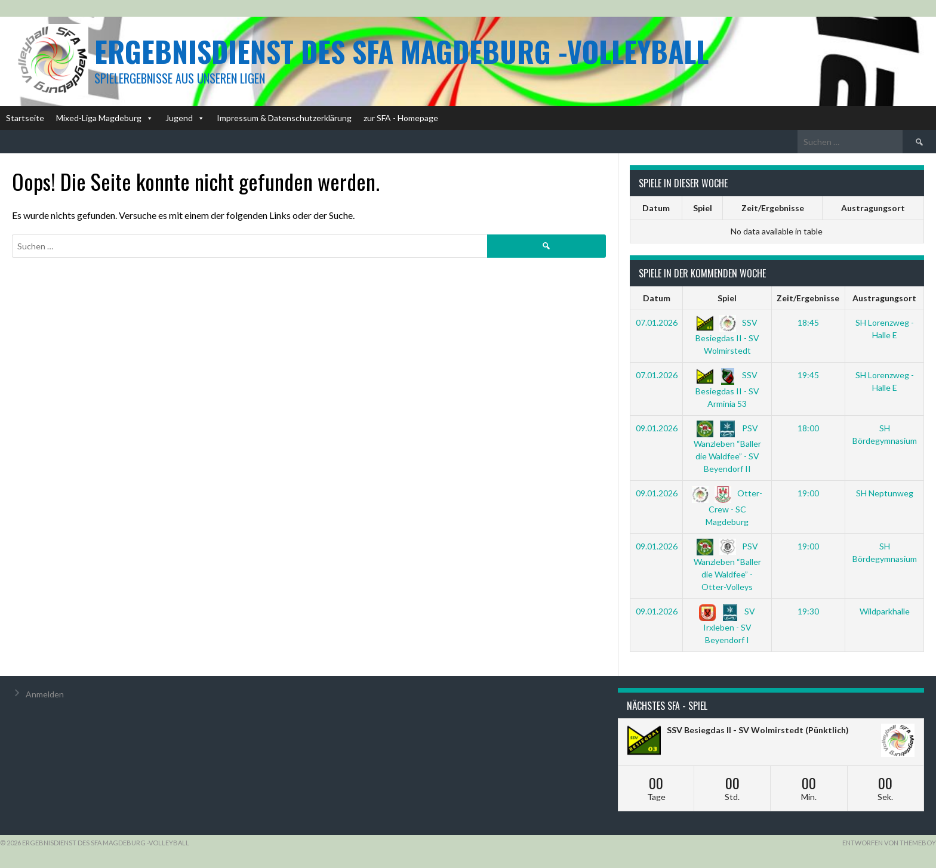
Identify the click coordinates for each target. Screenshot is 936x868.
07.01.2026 (657, 322)
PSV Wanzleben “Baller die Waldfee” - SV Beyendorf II (727, 448)
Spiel (702, 208)
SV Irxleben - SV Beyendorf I (727, 625)
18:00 (808, 428)
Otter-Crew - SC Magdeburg (727, 507)
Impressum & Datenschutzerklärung (284, 118)
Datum (656, 208)
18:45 (808, 322)
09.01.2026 (657, 428)
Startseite (25, 118)
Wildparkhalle (885, 611)
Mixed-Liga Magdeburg (104, 118)
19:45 (808, 375)
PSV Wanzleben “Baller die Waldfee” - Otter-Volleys (727, 566)
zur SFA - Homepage (401, 118)
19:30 (808, 611)
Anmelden (45, 694)
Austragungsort (873, 208)
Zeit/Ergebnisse (772, 208)
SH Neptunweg (884, 493)
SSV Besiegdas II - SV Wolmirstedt (727, 336)
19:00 (808, 493)
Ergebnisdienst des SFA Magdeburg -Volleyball (401, 51)
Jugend (185, 118)
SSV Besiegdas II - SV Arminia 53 (727, 389)
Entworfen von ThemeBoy (889, 843)
